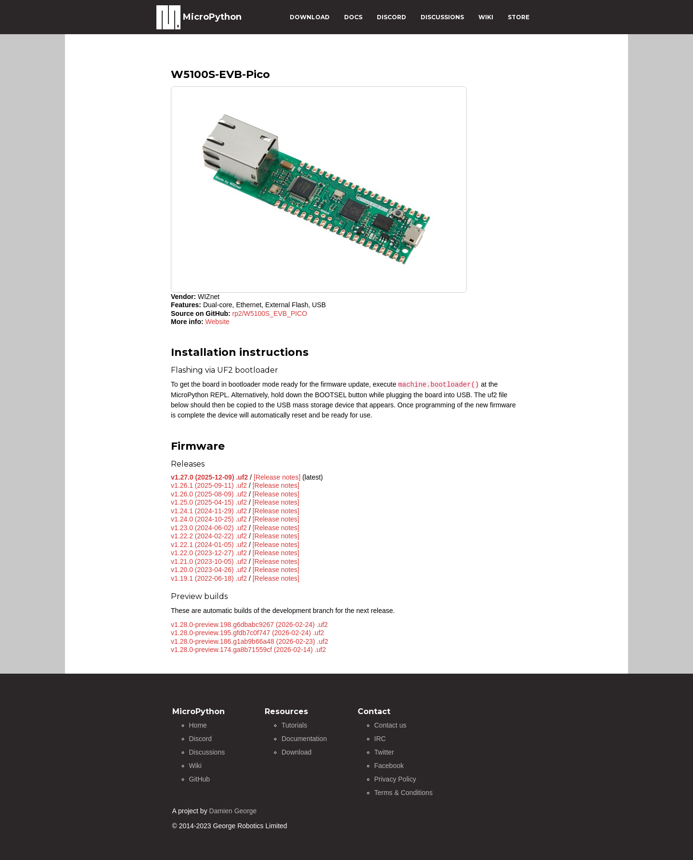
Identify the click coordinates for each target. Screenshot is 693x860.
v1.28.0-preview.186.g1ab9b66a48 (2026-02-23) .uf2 (249, 641)
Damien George (233, 811)
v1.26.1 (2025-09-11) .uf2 (209, 485)
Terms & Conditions (403, 792)
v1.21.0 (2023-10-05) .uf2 (209, 561)
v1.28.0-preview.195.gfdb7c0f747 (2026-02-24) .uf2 (247, 633)
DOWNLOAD (310, 17)
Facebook (389, 765)
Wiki (195, 765)
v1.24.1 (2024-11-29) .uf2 (209, 511)
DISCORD (391, 17)
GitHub (199, 779)
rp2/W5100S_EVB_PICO (270, 313)
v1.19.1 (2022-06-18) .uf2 (209, 578)
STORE (518, 17)
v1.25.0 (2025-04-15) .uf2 (209, 502)
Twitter (384, 752)
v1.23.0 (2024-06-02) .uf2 (209, 528)
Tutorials (294, 725)
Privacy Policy (395, 779)
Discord (200, 739)
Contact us (390, 725)
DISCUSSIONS (442, 17)
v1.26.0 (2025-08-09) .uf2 (209, 494)
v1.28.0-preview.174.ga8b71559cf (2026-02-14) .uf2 (248, 649)
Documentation (304, 739)
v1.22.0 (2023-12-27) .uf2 (209, 553)
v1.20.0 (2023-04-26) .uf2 (209, 569)
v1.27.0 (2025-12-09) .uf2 (209, 477)
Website (217, 322)
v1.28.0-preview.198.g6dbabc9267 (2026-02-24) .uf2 (249, 624)
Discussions (207, 752)
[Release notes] (277, 477)
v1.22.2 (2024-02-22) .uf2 (209, 536)
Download (296, 752)
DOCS (353, 17)
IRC (380, 739)
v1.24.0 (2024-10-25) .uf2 (209, 519)
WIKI (485, 17)
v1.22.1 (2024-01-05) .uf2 (209, 544)
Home (198, 725)
